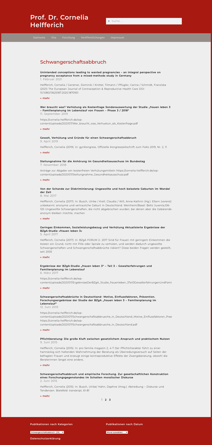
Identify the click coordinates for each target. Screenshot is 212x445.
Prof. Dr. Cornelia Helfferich (59, 21)
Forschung (68, 37)
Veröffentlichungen (93, 37)
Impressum (117, 37)
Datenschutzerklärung (45, 438)
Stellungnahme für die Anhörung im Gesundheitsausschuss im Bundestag (92, 161)
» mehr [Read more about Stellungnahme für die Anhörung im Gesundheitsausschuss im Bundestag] (45, 179)
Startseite (39, 37)
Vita (53, 37)
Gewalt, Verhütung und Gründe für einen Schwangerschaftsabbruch (88, 137)
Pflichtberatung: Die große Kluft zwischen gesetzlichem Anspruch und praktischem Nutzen (105, 338)
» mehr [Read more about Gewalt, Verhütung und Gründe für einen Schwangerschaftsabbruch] (45, 152)
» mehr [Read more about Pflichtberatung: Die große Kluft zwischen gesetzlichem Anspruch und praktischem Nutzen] (45, 365)
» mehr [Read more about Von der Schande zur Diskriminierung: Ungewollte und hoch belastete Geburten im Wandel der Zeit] (45, 218)
